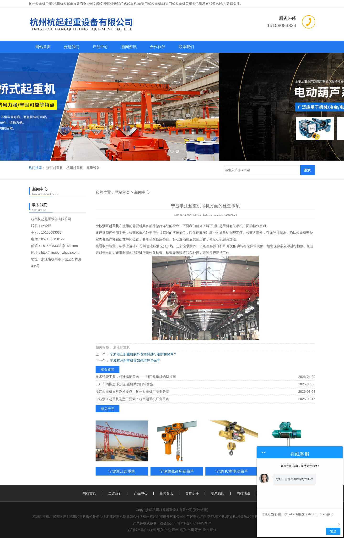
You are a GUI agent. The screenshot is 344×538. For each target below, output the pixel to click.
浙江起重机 (55, 168)
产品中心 (100, 47)
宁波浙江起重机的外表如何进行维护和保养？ (143, 354)
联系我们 (186, 47)
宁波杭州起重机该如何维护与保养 (134, 360)
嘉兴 (183, 530)
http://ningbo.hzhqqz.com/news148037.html (215, 215)
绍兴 (160, 530)
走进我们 (71, 47)
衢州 (206, 530)
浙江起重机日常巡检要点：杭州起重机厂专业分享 (132, 391)
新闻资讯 (129, 47)
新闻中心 (142, 192)
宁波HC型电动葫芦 (231, 471)
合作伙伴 (157, 47)
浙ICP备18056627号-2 (194, 523)
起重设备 (93, 168)
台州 (190, 530)
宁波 (167, 530)
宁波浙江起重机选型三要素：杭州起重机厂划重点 (132, 399)
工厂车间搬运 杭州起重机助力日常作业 (124, 384)
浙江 (213, 530)
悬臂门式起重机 (125, 4)
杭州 (152, 530)
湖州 (198, 530)
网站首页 (43, 47)
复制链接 (200, 510)
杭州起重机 (75, 168)
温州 (175, 530)
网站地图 (243, 493)
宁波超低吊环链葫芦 (177, 471)
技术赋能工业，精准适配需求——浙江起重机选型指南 (136, 377)
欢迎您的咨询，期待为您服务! (300, 466)
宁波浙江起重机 (121, 471)
